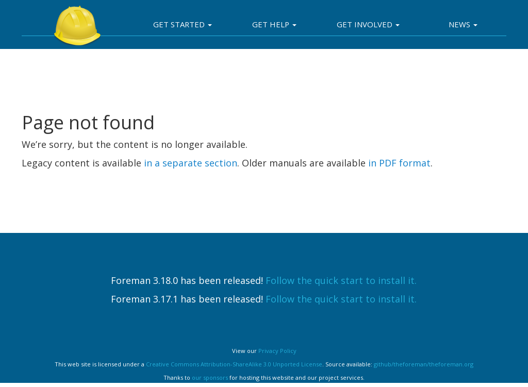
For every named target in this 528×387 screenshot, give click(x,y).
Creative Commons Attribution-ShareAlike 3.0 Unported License (234, 364)
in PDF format (399, 163)
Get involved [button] (368, 24)
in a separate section (190, 163)
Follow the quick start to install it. (341, 280)
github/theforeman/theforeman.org (423, 364)
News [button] (463, 24)
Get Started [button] (182, 24)
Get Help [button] (274, 24)
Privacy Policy (277, 351)
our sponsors (210, 377)
